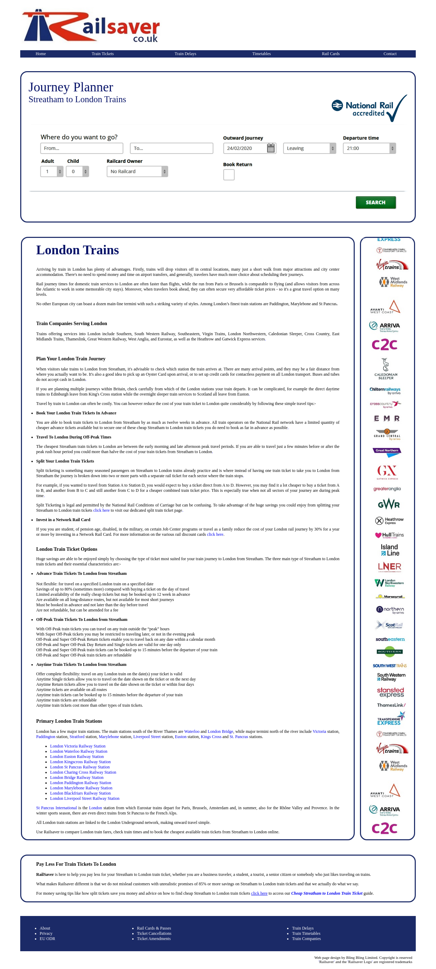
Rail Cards (331, 53)
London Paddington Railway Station (80, 782)
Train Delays (185, 53)
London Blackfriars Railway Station (80, 793)
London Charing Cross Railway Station (83, 772)
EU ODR (47, 938)
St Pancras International (56, 807)
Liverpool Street (146, 736)
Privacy (46, 933)
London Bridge (220, 731)
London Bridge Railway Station (77, 777)
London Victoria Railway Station (78, 746)
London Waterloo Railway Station (78, 751)
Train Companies (306, 938)
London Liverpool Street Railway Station (85, 798)
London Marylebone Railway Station (81, 788)
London (95, 807)
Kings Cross (211, 736)
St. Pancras (239, 736)
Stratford (77, 736)
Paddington (45, 736)
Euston (180, 736)
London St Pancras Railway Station (80, 767)
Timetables (262, 53)
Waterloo (192, 731)
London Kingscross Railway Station (80, 761)
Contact (390, 53)
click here (101, 510)
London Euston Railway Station (77, 756)
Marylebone (109, 736)
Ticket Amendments (154, 938)
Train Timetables (306, 933)
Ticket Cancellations (154, 933)
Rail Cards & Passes (154, 928)
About (45, 928)
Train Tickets (103, 53)
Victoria (319, 731)
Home (41, 53)
